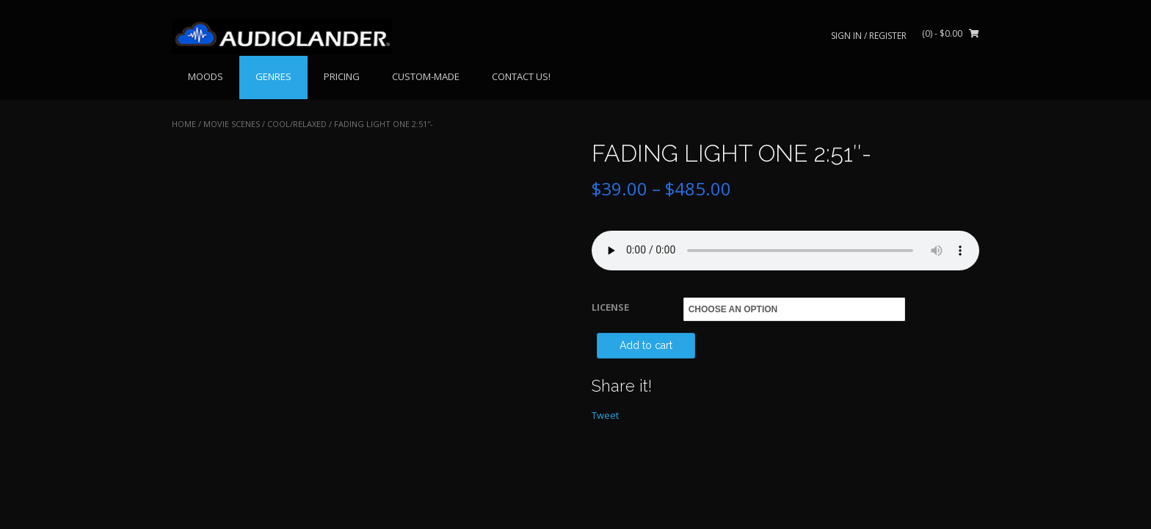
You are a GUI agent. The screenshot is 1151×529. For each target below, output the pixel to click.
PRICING (342, 76)
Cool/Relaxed (297, 123)
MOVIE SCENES (231, 123)
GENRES (273, 76)
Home (184, 123)
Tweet (605, 415)
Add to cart (646, 345)
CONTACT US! (521, 76)
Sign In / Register (869, 35)
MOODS (205, 76)
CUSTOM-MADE (426, 76)
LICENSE (610, 307)
